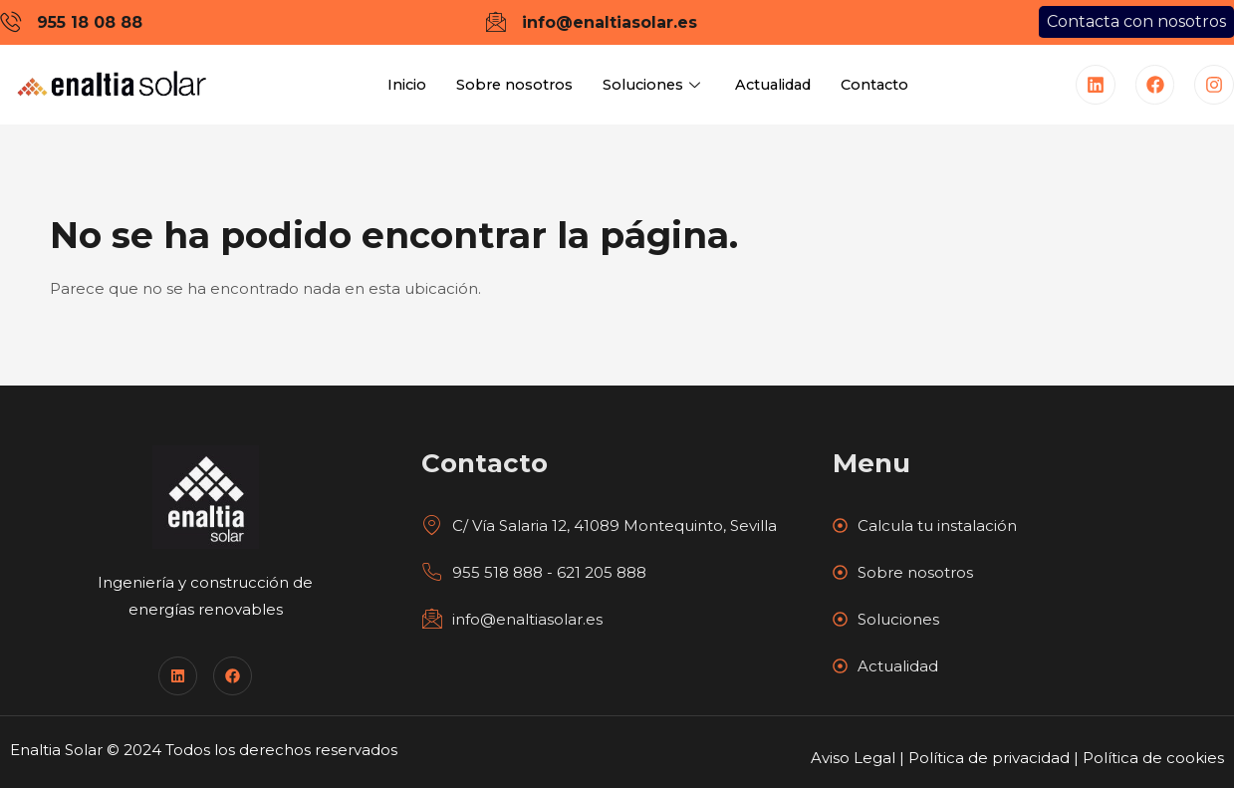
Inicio (397, 85)
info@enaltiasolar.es (512, 619)
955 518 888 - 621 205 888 (533, 572)
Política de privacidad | (995, 757)
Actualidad (775, 85)
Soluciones (650, 85)
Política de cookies (1153, 757)
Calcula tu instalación (925, 525)
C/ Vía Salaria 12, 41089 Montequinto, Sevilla (599, 525)
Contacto (883, 85)
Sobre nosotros (507, 85)
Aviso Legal (853, 757)
